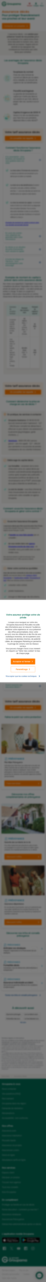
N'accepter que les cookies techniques (23, 676)
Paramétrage (23, 669)
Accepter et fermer (23, 661)
